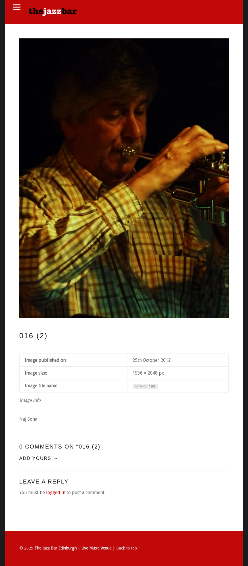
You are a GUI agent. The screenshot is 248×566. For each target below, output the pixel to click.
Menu (16, 7)
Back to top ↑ (128, 548)
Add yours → (39, 458)
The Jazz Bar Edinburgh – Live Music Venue (72, 548)
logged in (55, 492)
